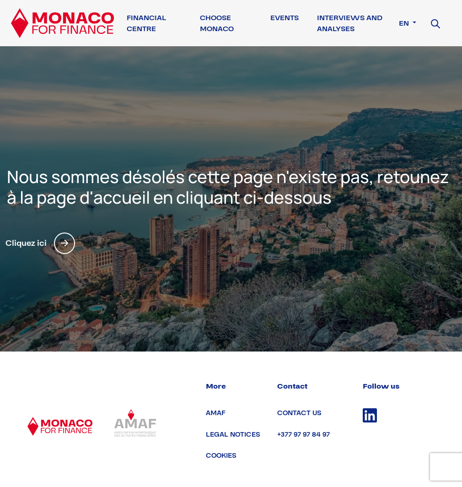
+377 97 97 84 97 (303, 434)
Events (284, 18)
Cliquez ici (40, 243)
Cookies (221, 455)
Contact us (299, 413)
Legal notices (233, 434)
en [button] (405, 23)
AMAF (216, 413)
